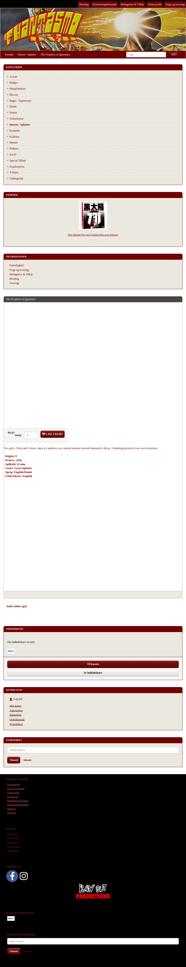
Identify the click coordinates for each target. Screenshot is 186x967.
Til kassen (93, 664)
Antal (18, 435)
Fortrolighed (16, 265)
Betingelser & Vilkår (132, 4)
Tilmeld (14, 760)
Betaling (84, 4)
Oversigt (14, 283)
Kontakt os (12, 796)
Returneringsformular (105, 4)
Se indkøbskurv (93, 672)
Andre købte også (16, 606)
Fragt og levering (175, 4)
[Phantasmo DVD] (44, 28)
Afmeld (27, 760)
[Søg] (174, 54)
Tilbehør (55, 606)
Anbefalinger (39, 606)
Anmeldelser (72, 606)
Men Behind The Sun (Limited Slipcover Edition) (93, 234)
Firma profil (154, 4)
